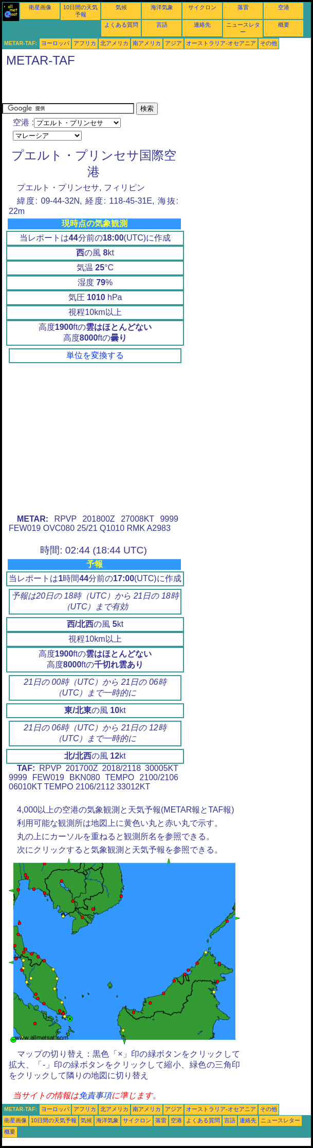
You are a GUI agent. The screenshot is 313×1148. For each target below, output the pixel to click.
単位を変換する (95, 355)
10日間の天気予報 (54, 1120)
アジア (173, 43)
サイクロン (202, 7)
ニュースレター (280, 1120)
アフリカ (84, 43)
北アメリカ (114, 43)
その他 (268, 43)
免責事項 (95, 1095)
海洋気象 (162, 7)
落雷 (243, 7)
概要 (283, 25)
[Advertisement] (122, 87)
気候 (121, 7)
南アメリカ (147, 43)
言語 (162, 25)
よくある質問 (121, 25)
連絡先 (202, 25)
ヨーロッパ (55, 43)
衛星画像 (40, 7)
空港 (283, 7)
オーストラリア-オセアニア (221, 43)
